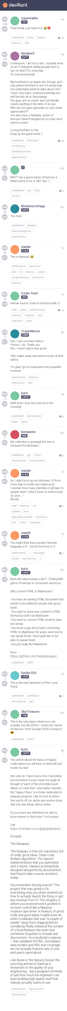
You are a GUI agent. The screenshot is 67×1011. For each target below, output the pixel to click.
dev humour (19, 236)
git (28, 455)
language (38, 552)
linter (15, 421)
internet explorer (21, 231)
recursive (37, 277)
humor (30, 271)
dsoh (30, 739)
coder (41, 271)
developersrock (21, 151)
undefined (18, 37)
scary (23, 522)
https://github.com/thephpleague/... (34, 656)
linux (37, 190)
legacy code (36, 988)
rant (14, 309)
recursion (34, 266)
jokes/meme (37, 309)
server (15, 196)
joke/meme (18, 266)
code (29, 320)
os (34, 505)
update (16, 511)
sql (29, 190)
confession (18, 146)
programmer (37, 460)
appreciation (19, 157)
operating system (22, 517)
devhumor (33, 695)
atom (24, 421)
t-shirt (37, 455)
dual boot (41, 517)
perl (31, 701)
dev (27, 43)
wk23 (30, 662)
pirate (15, 558)
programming (20, 277)
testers (41, 37)
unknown (17, 320)
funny (30, 37)
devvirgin (32, 140)
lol (21, 271)
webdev (31, 225)
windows (35, 522)
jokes (23, 309)
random (29, 315)
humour (16, 43)
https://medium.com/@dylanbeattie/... (36, 829)
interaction (18, 382)
